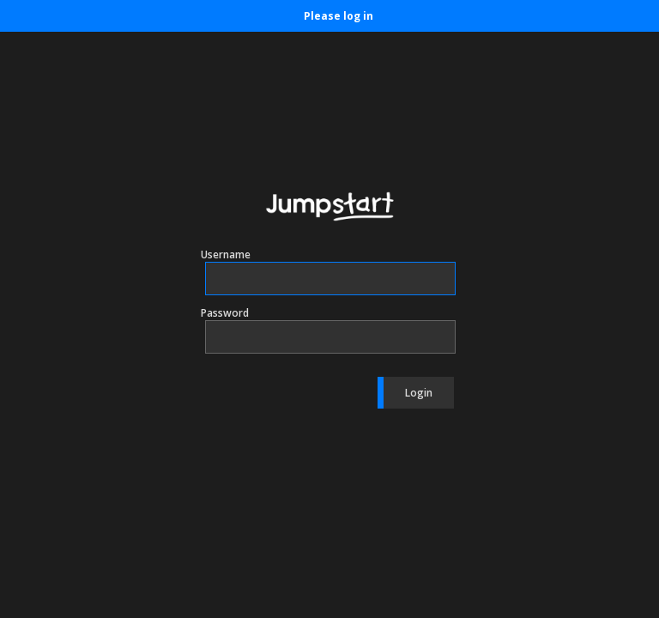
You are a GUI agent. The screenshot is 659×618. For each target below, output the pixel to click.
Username (226, 254)
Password (225, 313)
